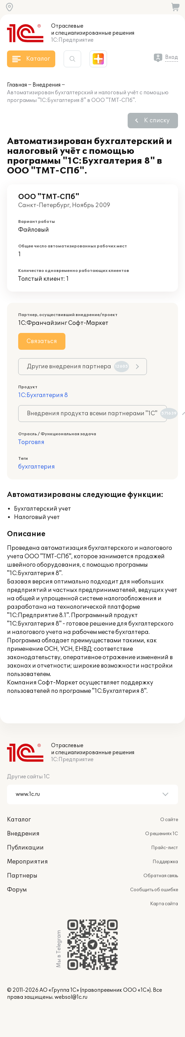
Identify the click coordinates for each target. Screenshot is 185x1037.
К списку (157, 120)
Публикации (25, 847)
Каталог (19, 819)
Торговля (31, 442)
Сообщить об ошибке (154, 890)
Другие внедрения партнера (78, 366)
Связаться (42, 341)
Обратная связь (160, 876)
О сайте (169, 820)
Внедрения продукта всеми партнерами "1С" (97, 413)
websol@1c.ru (71, 997)
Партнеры (22, 875)
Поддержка (165, 862)
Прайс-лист (164, 848)
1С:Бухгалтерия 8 (43, 395)
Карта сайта (164, 904)
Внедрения (47, 85)
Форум (17, 889)
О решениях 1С (161, 834)
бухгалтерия (36, 466)
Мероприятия (27, 861)
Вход (171, 57)
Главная (17, 85)
